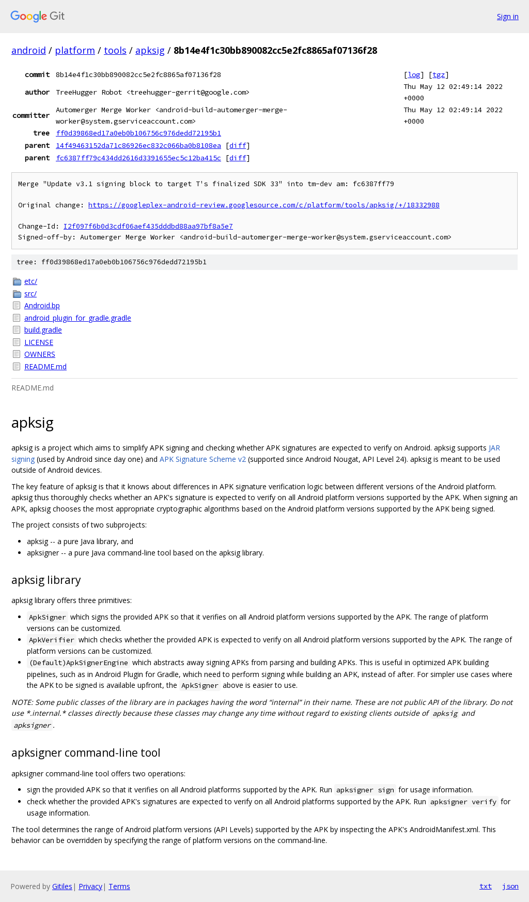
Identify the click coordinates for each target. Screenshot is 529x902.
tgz (438, 74)
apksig (150, 50)
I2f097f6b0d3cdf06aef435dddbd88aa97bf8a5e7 (148, 226)
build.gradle (43, 330)
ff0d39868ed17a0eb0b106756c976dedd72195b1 (138, 133)
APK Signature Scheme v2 (203, 459)
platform (75, 50)
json (510, 886)
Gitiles (62, 886)
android (28, 50)
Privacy (90, 886)
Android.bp (42, 305)
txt (485, 886)
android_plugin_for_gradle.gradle (77, 318)
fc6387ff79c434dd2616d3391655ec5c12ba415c (138, 157)
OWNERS (39, 354)
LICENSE (38, 342)
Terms (119, 886)
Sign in (508, 16)
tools (115, 50)
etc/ (30, 281)
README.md (45, 366)
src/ (30, 293)
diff (237, 145)
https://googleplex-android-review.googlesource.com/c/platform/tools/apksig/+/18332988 (264, 205)
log (414, 74)
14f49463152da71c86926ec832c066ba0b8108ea (138, 145)
